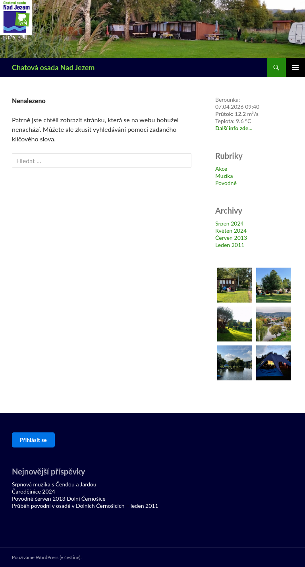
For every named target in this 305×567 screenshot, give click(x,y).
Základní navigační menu (295, 67)
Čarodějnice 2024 (33, 491)
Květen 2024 (231, 230)
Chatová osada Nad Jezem (53, 67)
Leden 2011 (229, 244)
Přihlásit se (33, 439)
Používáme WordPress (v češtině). (46, 557)
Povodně (226, 182)
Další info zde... (234, 128)
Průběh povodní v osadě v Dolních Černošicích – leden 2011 (85, 505)
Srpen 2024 (229, 223)
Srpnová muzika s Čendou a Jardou (54, 484)
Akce (221, 168)
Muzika (224, 175)
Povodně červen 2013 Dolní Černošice (59, 498)
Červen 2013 (231, 237)
